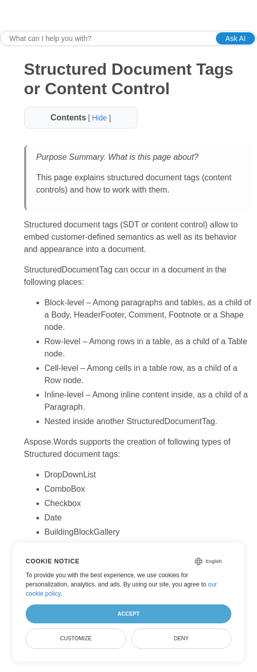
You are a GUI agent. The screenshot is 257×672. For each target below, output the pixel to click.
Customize (76, 638)
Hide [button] (100, 118)
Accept (128, 614)
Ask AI (235, 38)
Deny (181, 638)
